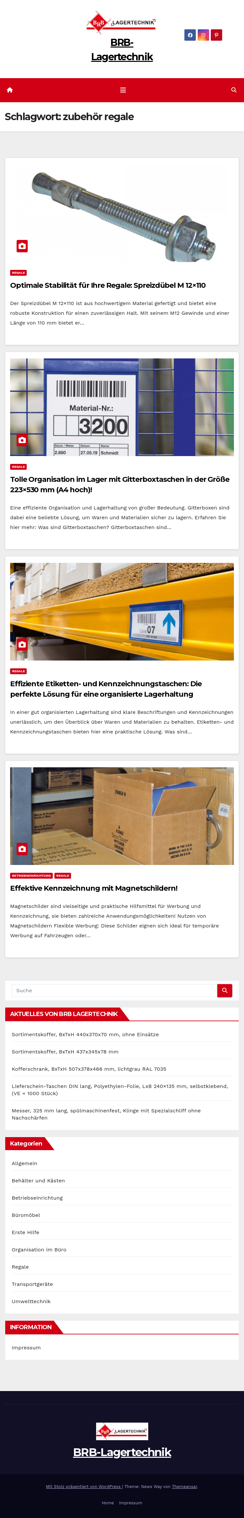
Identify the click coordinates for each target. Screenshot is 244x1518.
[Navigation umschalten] (123, 90)
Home (108, 1502)
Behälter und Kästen (38, 1180)
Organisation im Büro (39, 1249)
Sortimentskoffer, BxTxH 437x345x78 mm (65, 1052)
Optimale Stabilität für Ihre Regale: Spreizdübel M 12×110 (108, 285)
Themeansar (184, 1486)
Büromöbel (26, 1215)
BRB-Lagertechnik (122, 1452)
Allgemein (24, 1163)
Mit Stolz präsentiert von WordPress (84, 1486)
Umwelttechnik (31, 1301)
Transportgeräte (32, 1284)
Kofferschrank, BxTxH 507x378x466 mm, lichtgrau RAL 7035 (89, 1069)
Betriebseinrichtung (31, 875)
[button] (234, 90)
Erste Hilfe (25, 1232)
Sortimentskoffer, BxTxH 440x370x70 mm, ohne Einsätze (85, 1034)
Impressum (26, 1347)
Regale (18, 272)
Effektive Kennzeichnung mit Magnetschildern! (93, 888)
